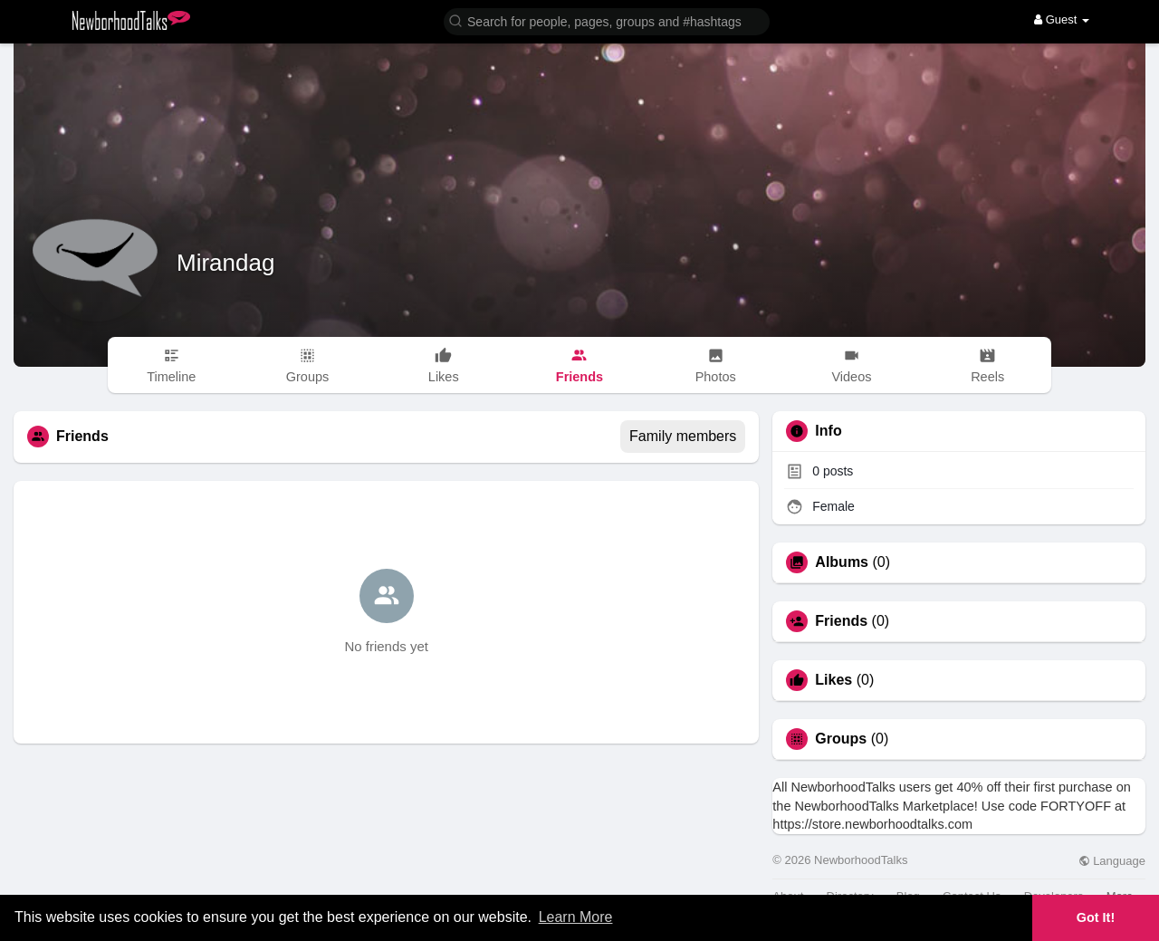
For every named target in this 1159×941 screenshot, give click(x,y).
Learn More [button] (576, 917)
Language (1111, 861)
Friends (841, 621)
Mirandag (225, 262)
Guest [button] (1061, 19)
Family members (682, 436)
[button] (606, 20)
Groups (841, 739)
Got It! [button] (1096, 917)
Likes (833, 680)
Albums (841, 562)
